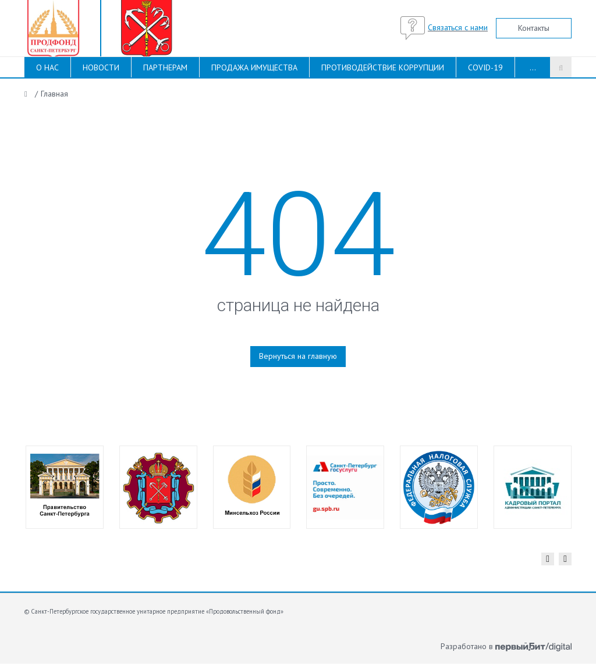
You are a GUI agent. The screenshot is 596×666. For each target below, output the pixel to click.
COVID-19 (485, 67)
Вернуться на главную (298, 356)
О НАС (47, 67)
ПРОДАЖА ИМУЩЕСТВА (254, 67)
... (533, 67)
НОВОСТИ (101, 67)
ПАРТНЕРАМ (165, 67)
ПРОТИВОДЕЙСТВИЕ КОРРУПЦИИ (382, 67)
